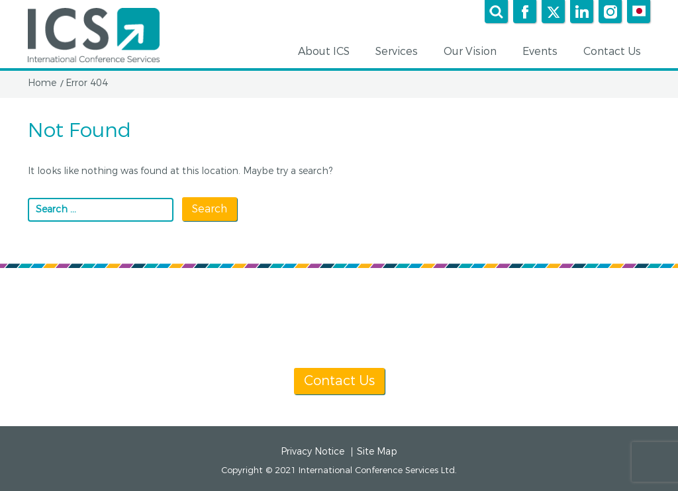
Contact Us (616, 52)
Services (401, 52)
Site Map (377, 452)
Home (42, 83)
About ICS (328, 52)
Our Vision (475, 52)
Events (544, 52)
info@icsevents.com (509, 332)
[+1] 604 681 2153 (370, 332)
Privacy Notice (312, 452)
